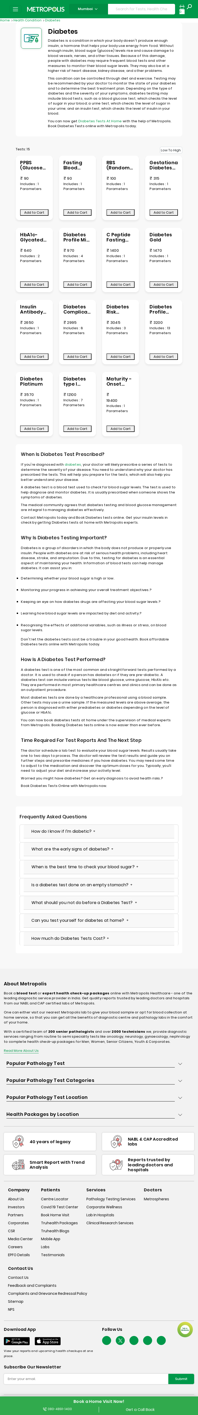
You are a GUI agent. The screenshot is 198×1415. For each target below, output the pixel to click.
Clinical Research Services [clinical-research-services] (110, 1223)
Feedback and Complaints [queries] (32, 1285)
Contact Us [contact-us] (18, 1277)
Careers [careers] (15, 1246)
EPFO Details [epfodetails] (19, 1254)
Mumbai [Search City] (88, 8)
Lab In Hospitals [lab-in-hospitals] (100, 1215)
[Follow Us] (106, 1340)
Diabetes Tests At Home (100, 121)
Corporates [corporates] (18, 1223)
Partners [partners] (15, 1215)
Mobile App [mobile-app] (50, 1239)
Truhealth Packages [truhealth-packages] (59, 1223)
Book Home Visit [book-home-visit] (55, 1215)
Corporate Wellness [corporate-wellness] (104, 1207)
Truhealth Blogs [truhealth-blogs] (55, 1231)
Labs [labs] (45, 1246)
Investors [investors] (16, 1207)
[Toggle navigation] (15, 9)
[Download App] (17, 1341)
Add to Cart (34, 212)
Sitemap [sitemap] (15, 1301)
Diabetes (52, 20)
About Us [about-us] (16, 1199)
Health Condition (27, 20)
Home (5, 20)
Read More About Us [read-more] (21, 1050)
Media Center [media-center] (20, 1239)
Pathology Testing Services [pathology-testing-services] (111, 1199)
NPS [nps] (11, 1309)
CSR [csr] (11, 1231)
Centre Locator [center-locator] (54, 1199)
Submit (181, 1378)
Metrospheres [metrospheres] (156, 1199)
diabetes (73, 464)
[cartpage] (182, 9)
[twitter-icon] (120, 1340)
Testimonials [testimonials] (53, 1254)
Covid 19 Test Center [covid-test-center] (59, 1207)
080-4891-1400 (57, 1409)
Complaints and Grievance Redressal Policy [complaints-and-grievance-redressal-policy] (47, 1293)
